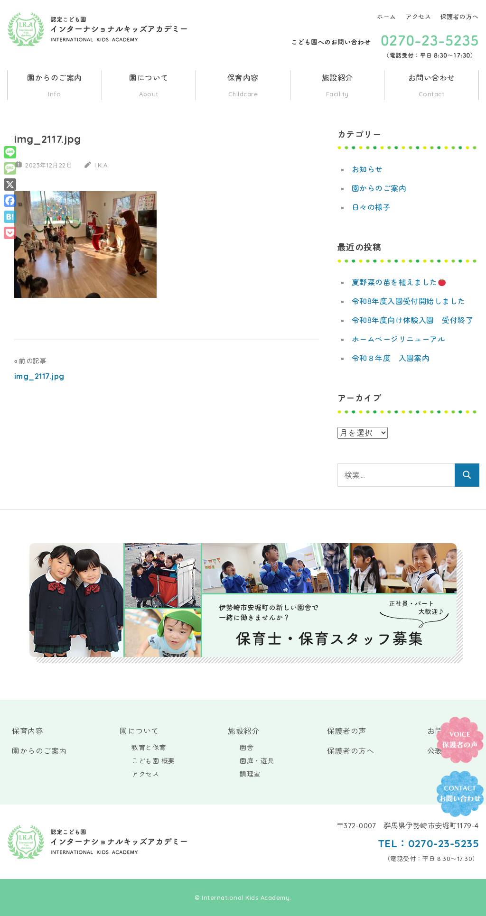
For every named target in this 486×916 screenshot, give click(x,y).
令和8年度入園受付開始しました (409, 301)
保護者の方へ (459, 16)
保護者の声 (346, 731)
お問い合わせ (431, 86)
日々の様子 (371, 207)
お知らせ (367, 169)
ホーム (386, 16)
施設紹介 (337, 86)
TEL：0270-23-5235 (428, 843)
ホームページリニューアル (399, 339)
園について (149, 86)
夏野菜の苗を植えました (399, 282)
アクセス (418, 16)
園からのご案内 (55, 86)
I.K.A (101, 165)
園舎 (246, 747)
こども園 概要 (153, 761)
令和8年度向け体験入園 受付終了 (413, 320)
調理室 (250, 774)
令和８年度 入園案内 (391, 358)
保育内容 (243, 86)
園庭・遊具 (257, 761)
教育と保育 (148, 747)
